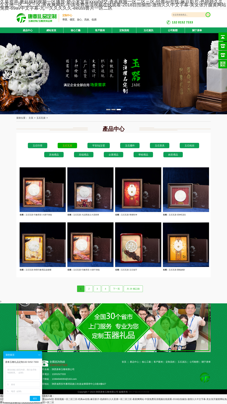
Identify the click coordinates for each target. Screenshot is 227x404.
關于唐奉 (197, 30)
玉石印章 (37, 145)
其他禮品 (54, 154)
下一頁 (116, 288)
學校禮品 (143, 154)
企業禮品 (113, 154)
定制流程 (124, 30)
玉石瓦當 (40, 118)
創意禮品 (173, 154)
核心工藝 (75, 30)
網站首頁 (51, 30)
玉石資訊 (148, 30)
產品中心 (134, 361)
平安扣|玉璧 (98, 145)
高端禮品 (84, 154)
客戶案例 (100, 30)
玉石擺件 (130, 145)
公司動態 (173, 30)
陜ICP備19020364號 (139, 392)
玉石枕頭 (189, 145)
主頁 (31, 118)
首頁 (124, 361)
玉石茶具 (160, 145)
